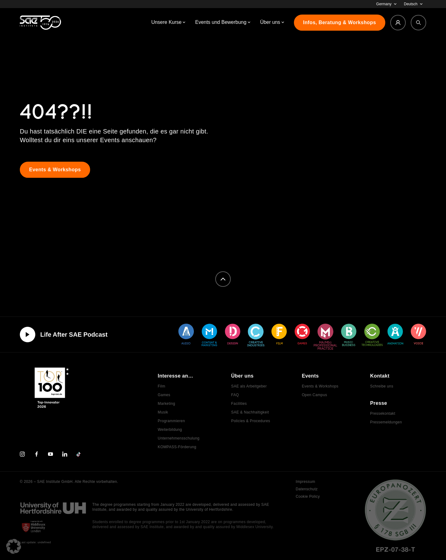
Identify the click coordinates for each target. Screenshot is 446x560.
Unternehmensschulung (178, 438)
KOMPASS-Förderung (177, 447)
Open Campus (314, 395)
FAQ (235, 395)
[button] (13, 546)
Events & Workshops (320, 386)
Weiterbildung (170, 429)
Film (161, 386)
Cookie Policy (308, 496)
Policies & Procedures (250, 421)
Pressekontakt (382, 413)
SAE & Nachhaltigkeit (250, 412)
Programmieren (171, 421)
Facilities (239, 403)
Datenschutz (307, 489)
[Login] (398, 22)
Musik (163, 412)
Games (164, 395)
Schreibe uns (381, 386)
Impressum (305, 481)
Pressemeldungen (386, 422)
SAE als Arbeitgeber (249, 386)
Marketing (166, 403)
